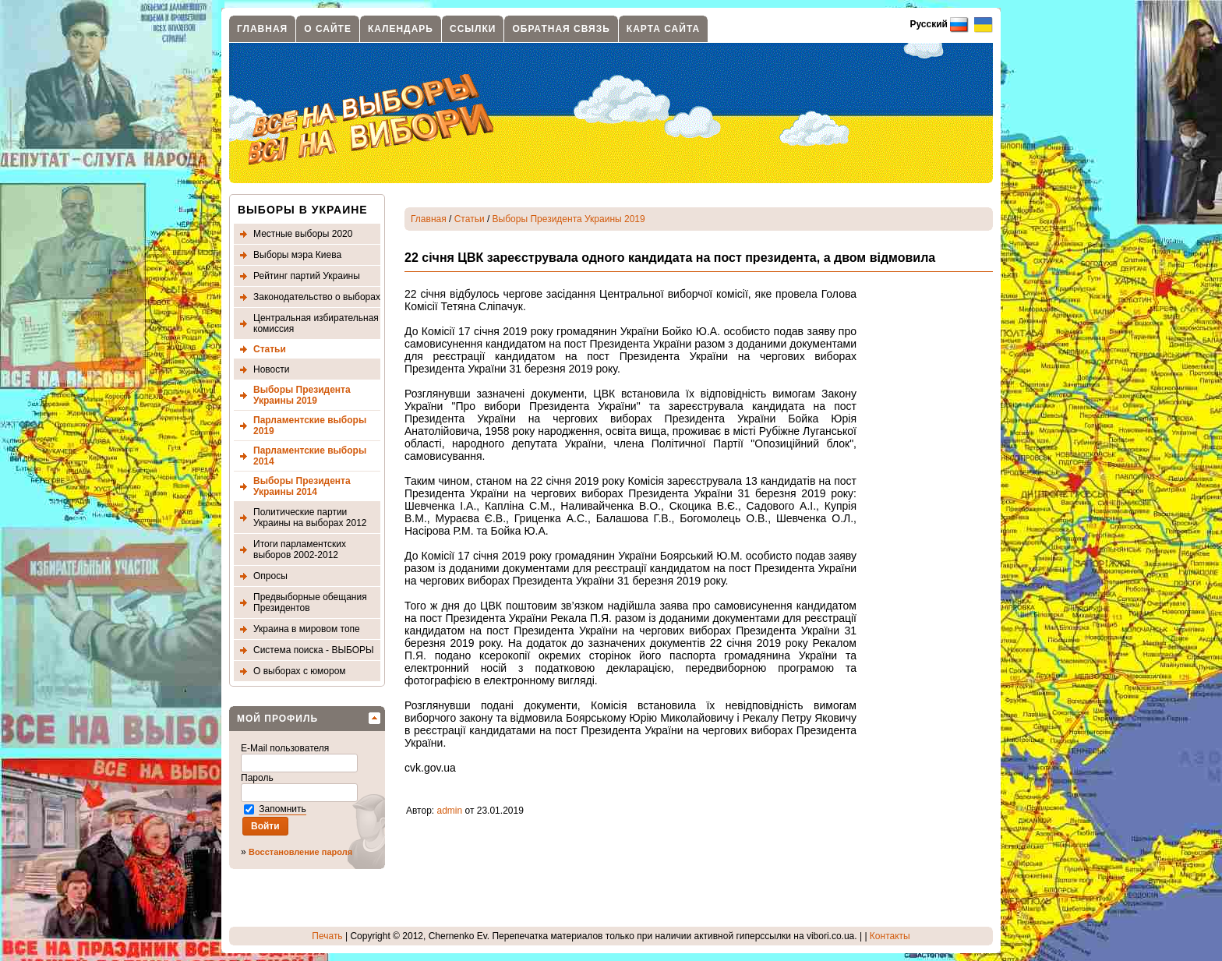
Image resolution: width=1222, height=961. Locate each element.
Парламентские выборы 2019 (309, 425)
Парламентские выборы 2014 (309, 456)
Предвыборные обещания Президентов (310, 602)
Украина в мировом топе (306, 629)
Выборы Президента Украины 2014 (302, 486)
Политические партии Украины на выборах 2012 (310, 517)
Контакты (890, 936)
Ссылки (473, 28)
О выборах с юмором (299, 671)
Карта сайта (663, 28)
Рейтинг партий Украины (306, 275)
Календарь (400, 28)
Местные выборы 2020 (302, 233)
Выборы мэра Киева (297, 254)
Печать (327, 936)
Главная (262, 28)
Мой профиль (277, 718)
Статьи (269, 349)
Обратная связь (560, 28)
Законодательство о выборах (316, 296)
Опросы (270, 576)
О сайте (327, 28)
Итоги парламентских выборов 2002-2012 (299, 549)
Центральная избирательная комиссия (316, 323)
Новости (271, 369)
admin (450, 810)
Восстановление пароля (300, 852)
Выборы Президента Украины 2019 (302, 395)
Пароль (258, 777)
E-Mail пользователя (286, 748)
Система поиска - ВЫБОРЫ (313, 650)
